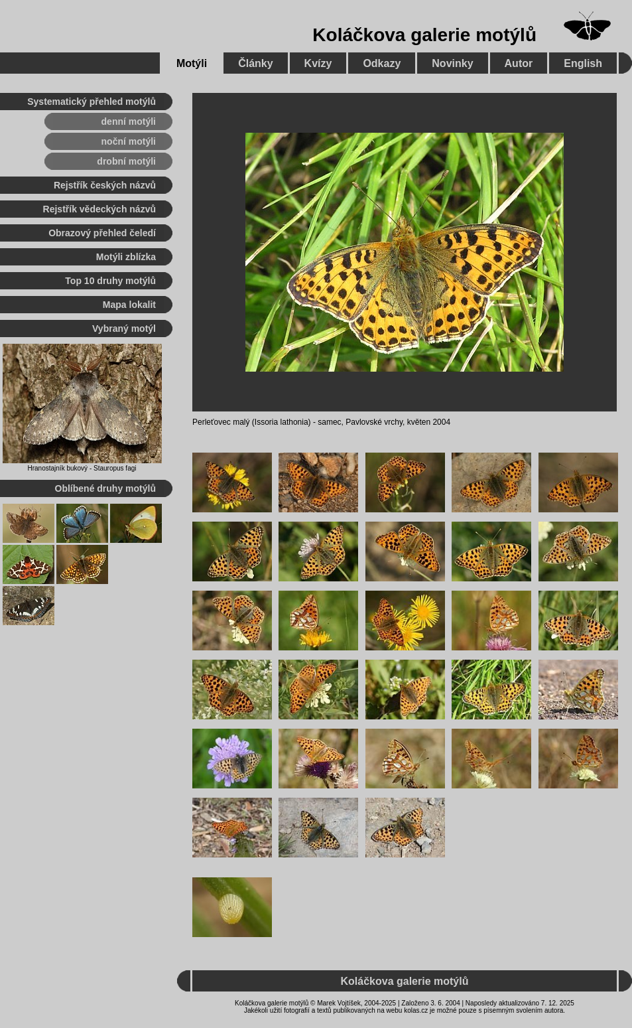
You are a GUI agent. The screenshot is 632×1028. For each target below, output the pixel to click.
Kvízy (318, 63)
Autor (519, 63)
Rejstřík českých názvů (105, 185)
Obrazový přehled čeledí (102, 233)
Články (255, 63)
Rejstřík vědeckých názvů (99, 209)
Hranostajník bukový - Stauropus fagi (82, 468)
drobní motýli (126, 161)
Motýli (191, 63)
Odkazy (382, 63)
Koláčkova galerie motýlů (424, 35)
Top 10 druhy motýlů (110, 280)
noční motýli (128, 141)
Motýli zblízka (126, 257)
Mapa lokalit (129, 304)
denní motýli (128, 121)
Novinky (452, 63)
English (583, 63)
